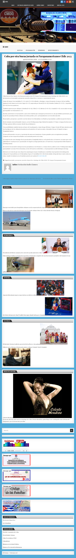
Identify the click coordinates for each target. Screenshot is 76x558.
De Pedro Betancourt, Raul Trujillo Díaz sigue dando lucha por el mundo (24, 315)
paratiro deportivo (27, 160)
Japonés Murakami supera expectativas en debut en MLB (20, 295)
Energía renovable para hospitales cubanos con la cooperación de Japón (24, 207)
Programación (30, 50)
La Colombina (7, 523)
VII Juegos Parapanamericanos (57, 160)
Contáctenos (50, 5)
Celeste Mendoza (8, 417)
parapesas (18, 160)
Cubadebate (6, 541)
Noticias (20, 50)
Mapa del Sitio (60, 5)
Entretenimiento (53, 50)
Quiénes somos (40, 5)
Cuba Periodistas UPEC (10, 538)
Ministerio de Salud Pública (11, 544)
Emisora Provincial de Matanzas (12, 547)
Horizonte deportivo (9, 520)
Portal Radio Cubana (9, 535)
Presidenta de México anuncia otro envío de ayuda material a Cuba (22, 252)
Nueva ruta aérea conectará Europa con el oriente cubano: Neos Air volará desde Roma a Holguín (31, 210)
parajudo (12, 160)
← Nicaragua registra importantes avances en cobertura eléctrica (21, 178)
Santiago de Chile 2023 (40, 160)
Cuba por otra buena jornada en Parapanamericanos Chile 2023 (38, 56)
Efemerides (41, 50)
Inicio (13, 5)
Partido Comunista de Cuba (11, 532)
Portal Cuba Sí (42, 156)
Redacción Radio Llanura (31, 59)
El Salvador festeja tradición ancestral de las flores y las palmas (21, 344)
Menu (6, 2)
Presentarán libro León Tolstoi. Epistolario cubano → (58, 178)
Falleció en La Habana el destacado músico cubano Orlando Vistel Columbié (25, 347)
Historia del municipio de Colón (25, 5)
